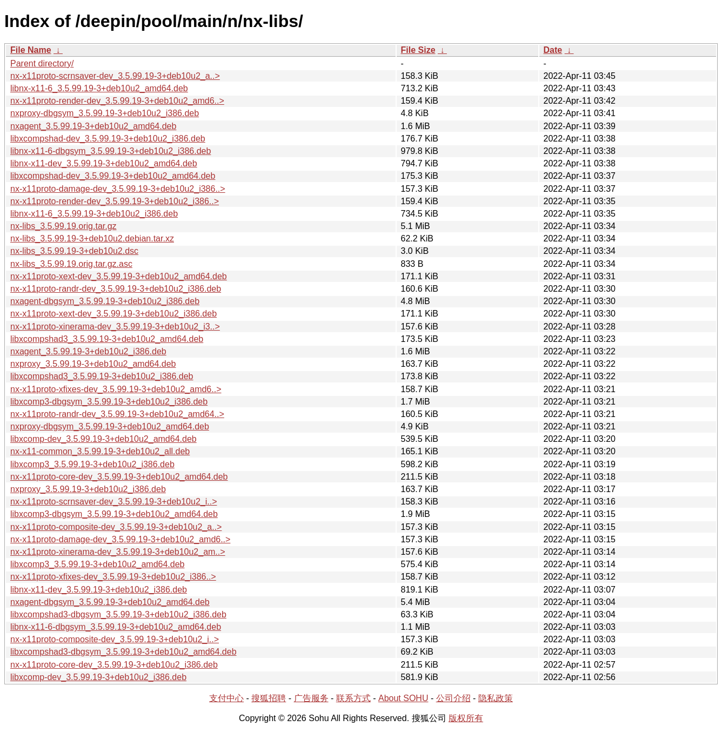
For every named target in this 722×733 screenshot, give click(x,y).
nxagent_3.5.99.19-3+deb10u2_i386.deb (88, 351)
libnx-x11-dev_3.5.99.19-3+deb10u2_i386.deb (98, 589)
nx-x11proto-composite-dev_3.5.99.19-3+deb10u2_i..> (114, 639)
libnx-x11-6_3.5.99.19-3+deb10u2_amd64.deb (99, 88)
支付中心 (226, 698)
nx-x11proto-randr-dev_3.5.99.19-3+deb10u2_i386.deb (115, 288)
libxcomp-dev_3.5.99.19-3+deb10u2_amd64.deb (103, 438)
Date (553, 50)
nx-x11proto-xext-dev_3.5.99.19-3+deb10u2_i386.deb (113, 313)
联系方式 (353, 698)
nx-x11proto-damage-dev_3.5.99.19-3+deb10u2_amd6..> (120, 539)
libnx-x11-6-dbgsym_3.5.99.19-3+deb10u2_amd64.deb (115, 626)
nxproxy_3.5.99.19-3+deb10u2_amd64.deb (93, 363)
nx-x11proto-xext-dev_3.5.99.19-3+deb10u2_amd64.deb (118, 276)
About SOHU (403, 698)
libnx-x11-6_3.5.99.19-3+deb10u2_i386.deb (94, 213)
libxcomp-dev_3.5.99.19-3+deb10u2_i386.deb (98, 677)
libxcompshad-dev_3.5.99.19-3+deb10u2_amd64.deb (112, 175)
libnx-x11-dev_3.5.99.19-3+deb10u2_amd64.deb (103, 163)
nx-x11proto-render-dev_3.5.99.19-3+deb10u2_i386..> (114, 201)
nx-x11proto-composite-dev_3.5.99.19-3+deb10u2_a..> (116, 527)
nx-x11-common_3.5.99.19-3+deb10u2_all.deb (100, 451)
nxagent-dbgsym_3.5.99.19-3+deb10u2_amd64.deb (110, 602)
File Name (30, 50)
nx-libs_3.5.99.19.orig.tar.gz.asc (71, 263)
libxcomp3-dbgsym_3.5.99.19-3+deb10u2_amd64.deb (114, 514)
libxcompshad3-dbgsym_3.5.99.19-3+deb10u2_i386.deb (118, 614)
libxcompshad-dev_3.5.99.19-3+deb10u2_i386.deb (107, 138)
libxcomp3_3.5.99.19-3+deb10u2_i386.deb (92, 464)
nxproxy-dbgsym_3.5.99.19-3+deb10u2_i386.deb (104, 113)
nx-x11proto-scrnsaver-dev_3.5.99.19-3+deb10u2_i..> (113, 501)
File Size (418, 50)
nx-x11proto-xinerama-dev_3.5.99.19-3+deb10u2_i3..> (115, 326)
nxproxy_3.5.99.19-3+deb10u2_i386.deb (88, 489)
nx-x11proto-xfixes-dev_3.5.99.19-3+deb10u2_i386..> (113, 576)
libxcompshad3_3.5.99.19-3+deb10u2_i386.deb (101, 376)
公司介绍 (453, 698)
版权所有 (466, 718)
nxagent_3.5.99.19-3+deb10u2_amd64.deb (93, 126)
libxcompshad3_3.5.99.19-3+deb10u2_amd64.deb (106, 339)
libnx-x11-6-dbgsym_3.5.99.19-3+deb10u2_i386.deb (110, 151)
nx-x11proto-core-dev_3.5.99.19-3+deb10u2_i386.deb (114, 664)
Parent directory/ (41, 63)
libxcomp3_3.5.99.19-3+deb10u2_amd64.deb (97, 564)
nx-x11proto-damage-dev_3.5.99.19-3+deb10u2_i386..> (117, 188)
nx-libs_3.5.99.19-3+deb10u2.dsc (74, 250)
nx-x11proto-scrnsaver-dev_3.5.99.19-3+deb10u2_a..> (115, 75)
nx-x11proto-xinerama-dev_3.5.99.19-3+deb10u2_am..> (117, 551)
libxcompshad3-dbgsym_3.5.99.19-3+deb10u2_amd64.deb (123, 651)
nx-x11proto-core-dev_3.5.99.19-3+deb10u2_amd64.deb (119, 476)
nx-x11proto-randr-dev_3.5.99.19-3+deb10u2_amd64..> (117, 414)
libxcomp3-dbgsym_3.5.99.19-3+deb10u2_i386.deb (109, 401)
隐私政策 (495, 698)
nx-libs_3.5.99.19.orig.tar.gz (63, 226)
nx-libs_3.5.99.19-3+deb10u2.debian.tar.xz (92, 238)
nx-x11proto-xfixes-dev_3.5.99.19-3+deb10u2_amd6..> (115, 389)
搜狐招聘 (268, 698)
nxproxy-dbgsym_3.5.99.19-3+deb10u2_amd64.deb (109, 426)
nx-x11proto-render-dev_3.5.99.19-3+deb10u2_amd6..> (117, 100)
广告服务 (311, 698)
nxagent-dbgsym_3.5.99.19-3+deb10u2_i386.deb (104, 301)
